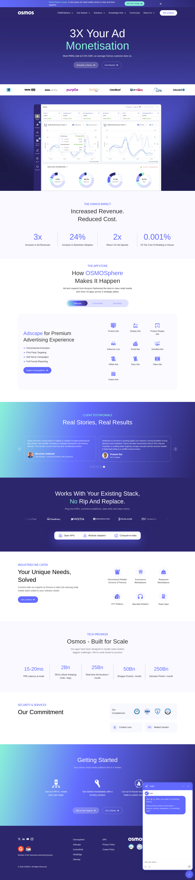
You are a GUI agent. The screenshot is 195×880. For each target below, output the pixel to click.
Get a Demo (168, 13)
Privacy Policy (108, 845)
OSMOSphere (63, 13)
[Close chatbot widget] (189, 874)
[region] (168, 826)
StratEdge (77, 854)
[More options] (183, 786)
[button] (19, 449)
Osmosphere (78, 840)
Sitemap (76, 859)
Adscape (77, 845)
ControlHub (78, 849)
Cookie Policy (108, 849)
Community (135, 13)
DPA (104, 840)
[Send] (189, 867)
